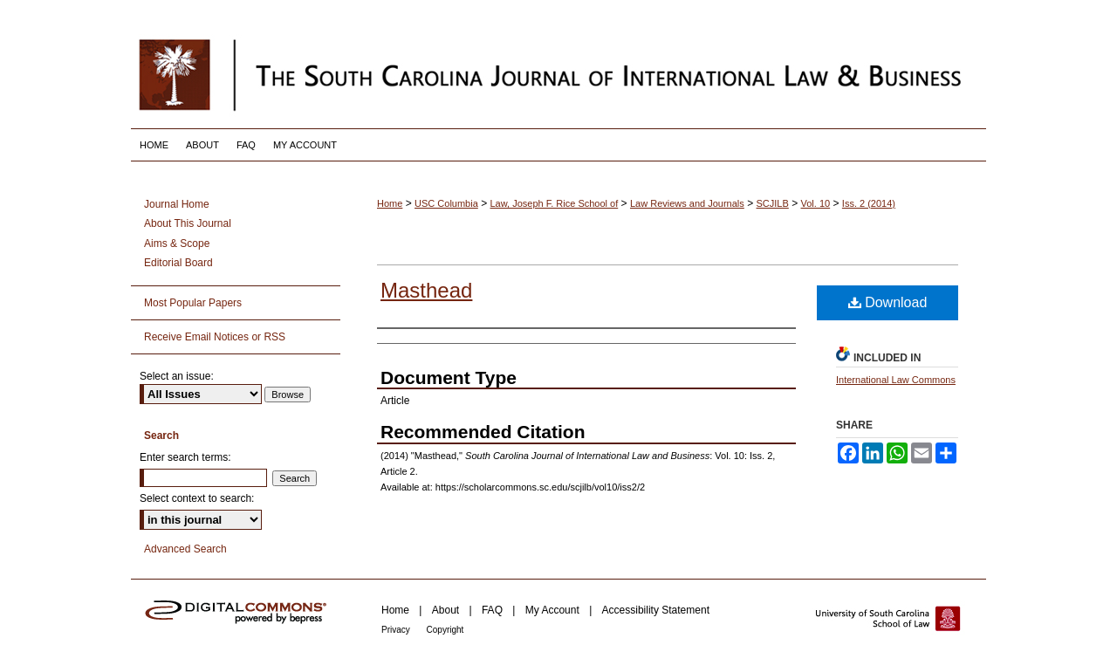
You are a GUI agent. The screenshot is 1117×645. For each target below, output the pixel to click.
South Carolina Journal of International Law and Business (558, 74)
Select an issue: (177, 376)
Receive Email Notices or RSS (214, 337)
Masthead (426, 290)
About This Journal (187, 223)
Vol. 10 (816, 203)
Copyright (445, 630)
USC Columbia (446, 203)
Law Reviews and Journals (687, 203)
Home (389, 203)
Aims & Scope (176, 243)
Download (888, 302)
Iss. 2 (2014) (868, 203)
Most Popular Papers (193, 303)
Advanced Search (185, 549)
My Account (553, 610)
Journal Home (176, 204)
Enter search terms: (185, 457)
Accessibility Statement (655, 610)
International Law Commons (896, 379)
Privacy (397, 630)
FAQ (493, 610)
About (447, 610)
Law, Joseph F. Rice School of (554, 203)
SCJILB (773, 203)
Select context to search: (197, 498)
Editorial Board (178, 263)
